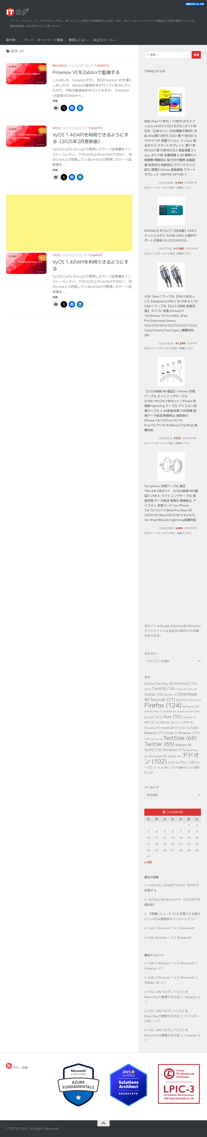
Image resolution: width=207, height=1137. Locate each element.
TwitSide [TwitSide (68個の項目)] (180, 738)
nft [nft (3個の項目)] (179, 722)
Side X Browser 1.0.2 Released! (171, 928)
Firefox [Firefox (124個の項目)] (163, 705)
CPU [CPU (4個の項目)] (192, 689)
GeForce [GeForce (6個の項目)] (191, 706)
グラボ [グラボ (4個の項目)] (173, 762)
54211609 (166, 343)
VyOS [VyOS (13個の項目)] (153, 749)
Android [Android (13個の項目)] (185, 683)
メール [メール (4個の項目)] (158, 767)
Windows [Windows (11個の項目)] (174, 749)
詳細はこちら (183, 187)
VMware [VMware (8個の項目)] (183, 745)
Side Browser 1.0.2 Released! (169, 937)
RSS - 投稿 (17, 1067)
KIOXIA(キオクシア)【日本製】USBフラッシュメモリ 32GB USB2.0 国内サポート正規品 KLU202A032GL (170, 235)
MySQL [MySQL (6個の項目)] (167, 722)
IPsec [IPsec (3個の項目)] (158, 711)
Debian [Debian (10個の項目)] (153, 694)
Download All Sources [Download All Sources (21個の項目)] (170, 696)
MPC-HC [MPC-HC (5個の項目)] (151, 722)
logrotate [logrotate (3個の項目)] (189, 717)
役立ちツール (103, 39)
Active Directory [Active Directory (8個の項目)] (159, 683)
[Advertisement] (69, 223)
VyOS (56, 128)
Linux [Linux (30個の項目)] (170, 716)
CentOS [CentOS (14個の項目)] (163, 688)
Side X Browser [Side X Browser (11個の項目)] (183, 732)
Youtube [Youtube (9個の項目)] (157, 756)
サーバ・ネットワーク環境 (43, 39)
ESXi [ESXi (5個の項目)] (181, 700)
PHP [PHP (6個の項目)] (188, 722)
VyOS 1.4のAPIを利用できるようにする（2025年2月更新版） (91, 137)
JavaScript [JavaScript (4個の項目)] (185, 711)
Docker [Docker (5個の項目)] (170, 694)
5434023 (165, 438)
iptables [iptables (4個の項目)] (169, 711)
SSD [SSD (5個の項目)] (149, 739)
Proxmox (60, 65)
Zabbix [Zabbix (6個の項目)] (174, 756)
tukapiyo (101, 65)
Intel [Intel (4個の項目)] (148, 711)
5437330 (165, 248)
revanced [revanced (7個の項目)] (170, 727)
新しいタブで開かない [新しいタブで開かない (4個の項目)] (179, 767)
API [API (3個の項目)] (147, 689)
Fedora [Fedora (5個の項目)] (194, 700)
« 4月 (148, 862)
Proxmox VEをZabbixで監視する (86, 72)
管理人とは (77, 39)
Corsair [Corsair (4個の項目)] (181, 689)
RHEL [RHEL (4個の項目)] (185, 727)
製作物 (11, 39)
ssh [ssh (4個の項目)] (158, 739)
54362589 (166, 528)
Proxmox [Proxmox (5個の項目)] (152, 728)
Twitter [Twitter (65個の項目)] (159, 743)
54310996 (166, 183)
